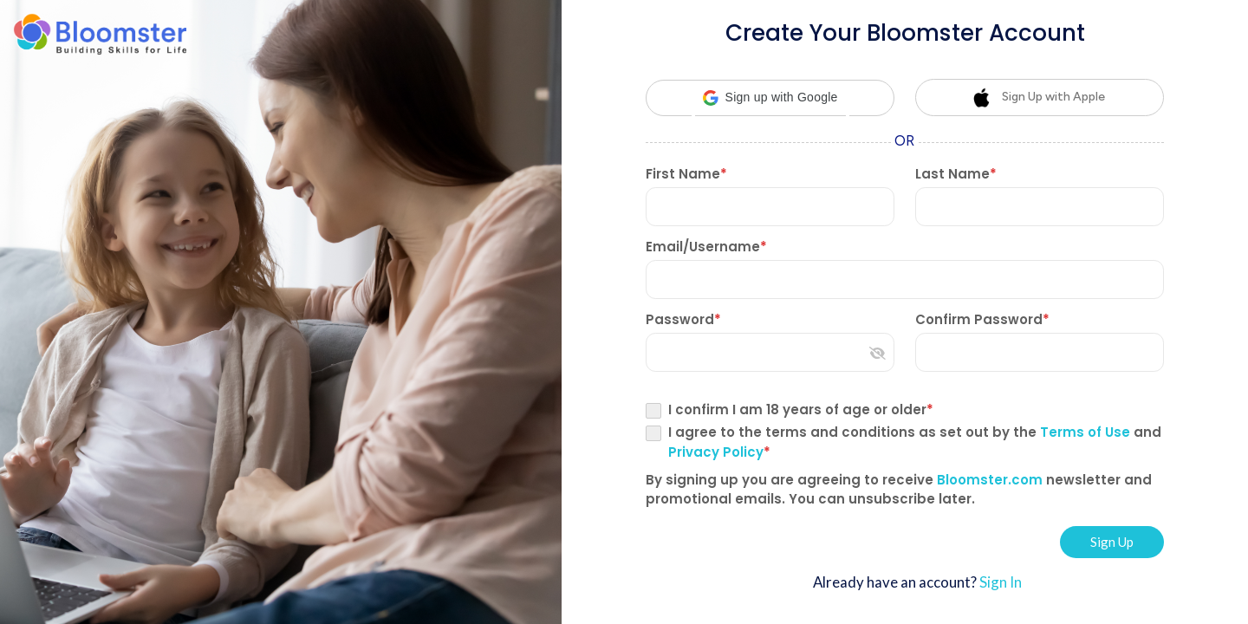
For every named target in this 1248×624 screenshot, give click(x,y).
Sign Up (1112, 541)
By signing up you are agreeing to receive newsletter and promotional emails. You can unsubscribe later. (899, 489)
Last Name (956, 174)
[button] (770, 98)
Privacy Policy (716, 452)
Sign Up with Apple (1038, 97)
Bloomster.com (988, 480)
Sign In (1000, 582)
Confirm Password (982, 319)
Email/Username (706, 246)
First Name (686, 174)
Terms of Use (1087, 432)
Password (683, 319)
